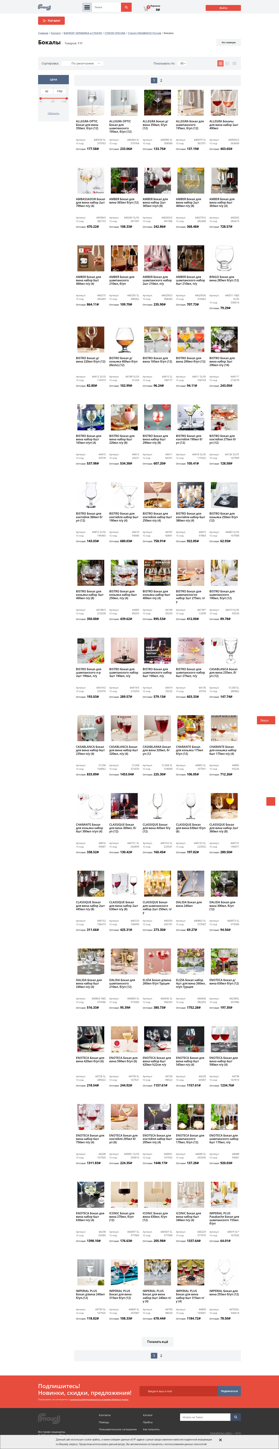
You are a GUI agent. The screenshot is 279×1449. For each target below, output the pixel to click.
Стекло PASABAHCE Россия (144, 33)
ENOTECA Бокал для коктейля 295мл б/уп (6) (123, 1139)
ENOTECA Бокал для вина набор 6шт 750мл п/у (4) (90, 1139)
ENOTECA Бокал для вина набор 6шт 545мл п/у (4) (190, 1061)
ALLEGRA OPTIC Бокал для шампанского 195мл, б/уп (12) (120, 127)
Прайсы (148, 1422)
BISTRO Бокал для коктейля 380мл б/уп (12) (89, 517)
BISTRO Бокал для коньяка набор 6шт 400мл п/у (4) (156, 595)
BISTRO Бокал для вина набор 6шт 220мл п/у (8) (122, 439)
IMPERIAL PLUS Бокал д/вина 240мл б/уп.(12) (90, 1294)
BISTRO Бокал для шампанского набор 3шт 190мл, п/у (123, 673)
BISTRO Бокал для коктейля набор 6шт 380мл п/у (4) (190, 517)
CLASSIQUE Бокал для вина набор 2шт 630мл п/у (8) (123, 906)
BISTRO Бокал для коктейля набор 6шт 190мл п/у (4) (123, 517)
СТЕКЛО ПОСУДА (115, 33)
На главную (229, 42)
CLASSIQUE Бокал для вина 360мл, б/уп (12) (122, 828)
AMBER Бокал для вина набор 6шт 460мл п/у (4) (88, 280)
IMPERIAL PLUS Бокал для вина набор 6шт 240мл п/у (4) (157, 1296)
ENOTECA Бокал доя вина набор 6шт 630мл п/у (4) (90, 1217)
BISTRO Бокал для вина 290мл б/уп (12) (190, 359)
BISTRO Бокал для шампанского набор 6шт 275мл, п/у (190, 673)
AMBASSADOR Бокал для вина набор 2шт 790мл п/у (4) (90, 202)
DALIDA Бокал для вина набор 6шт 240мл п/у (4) (89, 983)
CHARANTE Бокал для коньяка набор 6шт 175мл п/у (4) (222, 750)
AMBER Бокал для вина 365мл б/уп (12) (124, 200)
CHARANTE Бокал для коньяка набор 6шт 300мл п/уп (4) (89, 828)
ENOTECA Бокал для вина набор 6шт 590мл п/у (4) (223, 1061)
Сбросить (53, 113)
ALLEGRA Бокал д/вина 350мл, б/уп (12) (155, 125)
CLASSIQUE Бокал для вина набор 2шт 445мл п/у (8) (90, 906)
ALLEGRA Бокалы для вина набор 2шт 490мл (223, 125)
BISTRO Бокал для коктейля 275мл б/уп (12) (222, 439)
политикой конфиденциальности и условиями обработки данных (99, 1399)
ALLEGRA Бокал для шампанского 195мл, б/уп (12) (190, 125)
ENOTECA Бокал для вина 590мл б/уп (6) (123, 1059)
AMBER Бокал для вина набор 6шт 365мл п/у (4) (222, 202)
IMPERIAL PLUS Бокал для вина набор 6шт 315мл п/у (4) (190, 1296)
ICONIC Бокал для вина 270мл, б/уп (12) (121, 1217)
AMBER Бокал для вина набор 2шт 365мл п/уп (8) (155, 202)
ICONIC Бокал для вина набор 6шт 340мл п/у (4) (188, 1217)
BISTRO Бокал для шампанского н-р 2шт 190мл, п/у (88, 673)
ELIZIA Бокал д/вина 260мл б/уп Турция (157, 981)
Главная (43, 33)
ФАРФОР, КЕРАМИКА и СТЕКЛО (83, 33)
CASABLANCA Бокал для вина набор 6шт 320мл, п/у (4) (123, 750)
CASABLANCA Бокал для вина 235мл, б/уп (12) (223, 673)
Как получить (151, 1429)
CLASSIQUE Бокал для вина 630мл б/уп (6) (191, 828)
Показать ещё (157, 1341)
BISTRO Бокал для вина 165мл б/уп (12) (157, 359)
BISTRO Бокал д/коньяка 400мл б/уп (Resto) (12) (123, 361)
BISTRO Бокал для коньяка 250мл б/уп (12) (223, 517)
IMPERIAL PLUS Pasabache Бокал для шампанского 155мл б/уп (224, 1219)
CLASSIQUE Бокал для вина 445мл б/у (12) (156, 828)
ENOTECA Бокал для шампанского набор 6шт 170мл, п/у (223, 1139)
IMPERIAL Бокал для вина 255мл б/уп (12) (224, 1292)
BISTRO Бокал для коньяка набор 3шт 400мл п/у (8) (90, 595)
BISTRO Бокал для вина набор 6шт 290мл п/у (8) (155, 439)
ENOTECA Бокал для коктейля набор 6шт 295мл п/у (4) (157, 1139)
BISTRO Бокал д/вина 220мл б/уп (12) (90, 359)
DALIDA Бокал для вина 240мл (189, 904)
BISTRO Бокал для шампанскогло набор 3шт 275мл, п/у (190, 597)
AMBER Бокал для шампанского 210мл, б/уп (121, 280)
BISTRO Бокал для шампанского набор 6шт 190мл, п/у (157, 673)
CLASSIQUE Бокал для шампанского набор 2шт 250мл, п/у (157, 907)
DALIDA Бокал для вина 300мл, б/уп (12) (222, 906)
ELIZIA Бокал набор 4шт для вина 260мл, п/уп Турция (191, 983)
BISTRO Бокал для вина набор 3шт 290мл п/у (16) (222, 361)
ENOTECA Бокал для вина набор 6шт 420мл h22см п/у (157, 1061)
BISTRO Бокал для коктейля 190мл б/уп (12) (189, 439)
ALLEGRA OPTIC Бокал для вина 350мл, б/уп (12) (87, 125)
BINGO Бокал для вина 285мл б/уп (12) (224, 278)
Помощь (104, 1422)
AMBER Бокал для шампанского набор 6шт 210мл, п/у (190, 280)
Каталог (51, 21)
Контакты (105, 1415)
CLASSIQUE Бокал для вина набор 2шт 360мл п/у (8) (223, 828)
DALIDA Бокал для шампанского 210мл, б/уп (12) (122, 983)
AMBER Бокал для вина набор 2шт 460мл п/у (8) (188, 202)
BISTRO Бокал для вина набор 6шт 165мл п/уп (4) (88, 439)
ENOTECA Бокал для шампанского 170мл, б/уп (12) (190, 1139)
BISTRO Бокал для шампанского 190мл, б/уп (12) (222, 595)
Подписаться (229, 1391)
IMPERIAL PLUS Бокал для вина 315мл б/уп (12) (120, 1294)
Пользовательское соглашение (118, 1429)
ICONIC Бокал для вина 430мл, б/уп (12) (155, 1217)
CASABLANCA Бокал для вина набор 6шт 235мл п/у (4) (90, 750)
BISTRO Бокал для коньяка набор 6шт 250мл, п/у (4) (123, 595)
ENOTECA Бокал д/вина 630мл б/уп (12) (224, 981)
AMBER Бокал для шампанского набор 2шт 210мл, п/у (157, 280)
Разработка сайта (220, 1433)
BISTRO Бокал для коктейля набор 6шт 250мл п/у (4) (157, 517)
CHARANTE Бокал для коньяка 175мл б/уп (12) (189, 750)
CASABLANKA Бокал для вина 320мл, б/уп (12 (157, 750)
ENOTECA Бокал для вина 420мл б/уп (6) (90, 1059)
